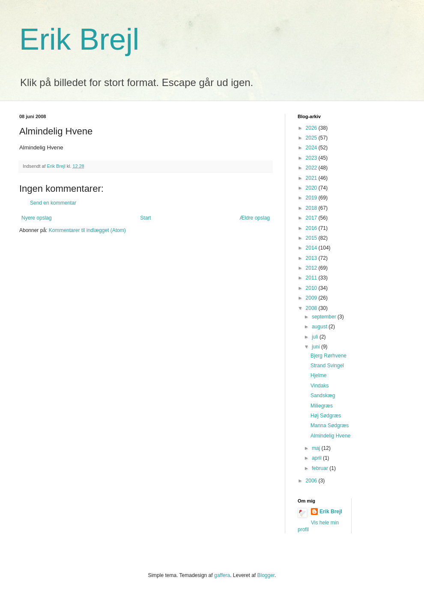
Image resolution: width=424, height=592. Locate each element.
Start (145, 218)
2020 (312, 188)
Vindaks (319, 386)
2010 (312, 288)
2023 (312, 158)
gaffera (222, 575)
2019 (312, 198)
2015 (312, 238)
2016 (312, 228)
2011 (312, 278)
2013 (312, 258)
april (317, 458)
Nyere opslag (36, 218)
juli (315, 337)
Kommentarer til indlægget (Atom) (87, 230)
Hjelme (318, 375)
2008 (312, 308)
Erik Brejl (79, 39)
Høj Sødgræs (326, 416)
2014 (312, 248)
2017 (312, 218)
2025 (312, 138)
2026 (312, 128)
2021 (312, 178)
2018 (312, 208)
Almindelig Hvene (330, 436)
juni (316, 347)
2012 (312, 268)
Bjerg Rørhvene (328, 356)
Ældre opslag (254, 218)
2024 (312, 148)
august (320, 327)
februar (320, 468)
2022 (312, 168)
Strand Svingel (327, 366)
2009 (312, 298)
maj (317, 448)
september (324, 317)
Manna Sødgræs (330, 425)
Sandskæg (323, 396)
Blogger (266, 575)
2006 (312, 481)
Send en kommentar (53, 203)
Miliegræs (322, 406)
